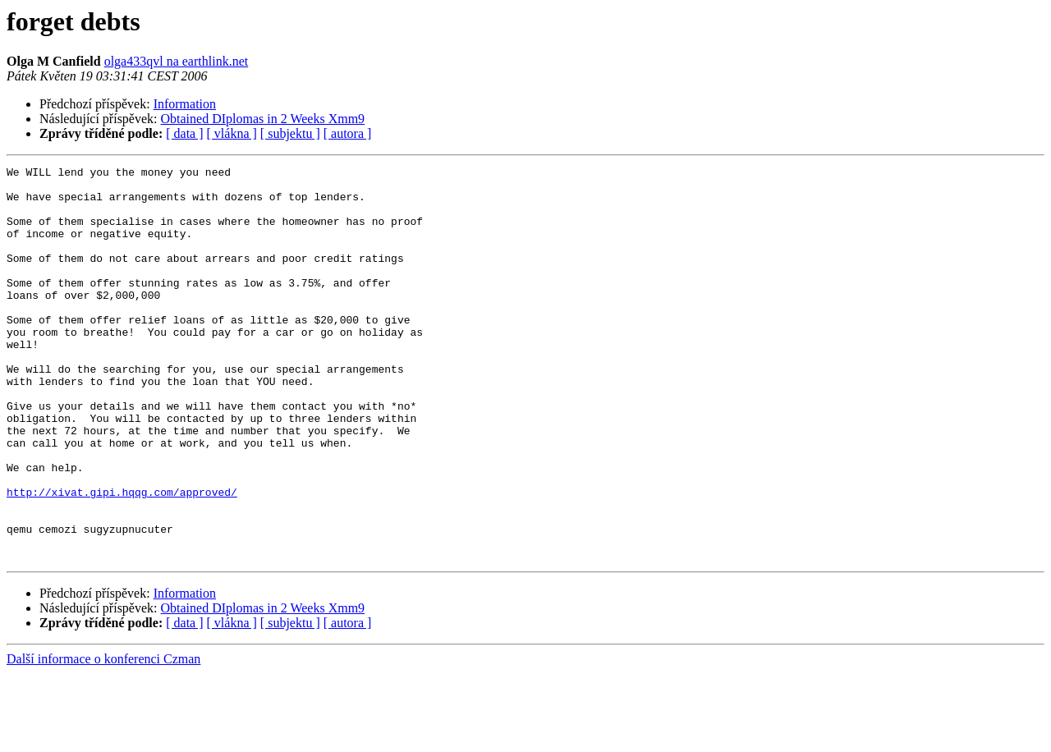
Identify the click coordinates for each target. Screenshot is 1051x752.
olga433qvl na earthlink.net (176, 61)
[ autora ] (348, 133)
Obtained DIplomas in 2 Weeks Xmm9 (263, 119)
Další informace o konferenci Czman (103, 738)
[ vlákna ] (232, 133)
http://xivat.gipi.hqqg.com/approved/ (122, 558)
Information (185, 104)
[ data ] (184, 133)
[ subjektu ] (290, 133)
